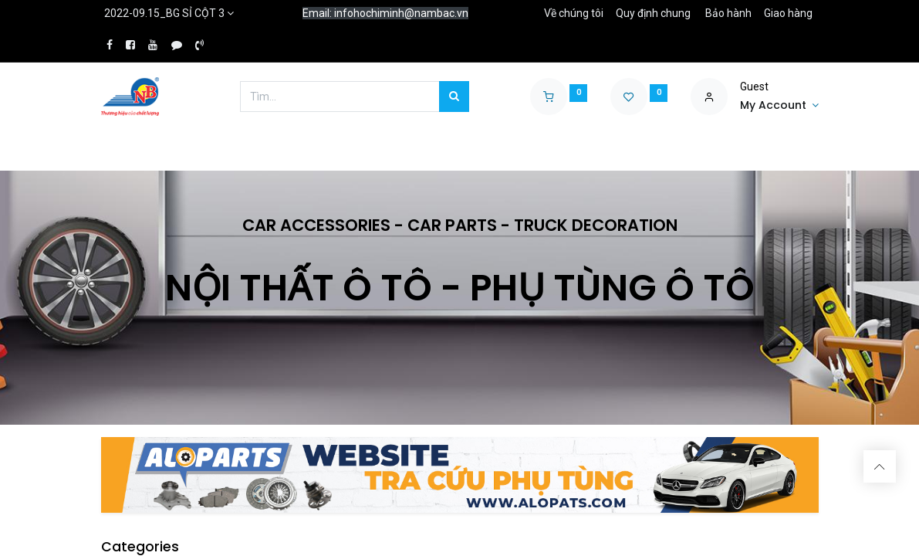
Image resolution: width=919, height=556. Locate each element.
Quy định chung (653, 13)
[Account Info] (779, 106)
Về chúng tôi (573, 13)
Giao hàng (788, 13)
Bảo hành (728, 13)
